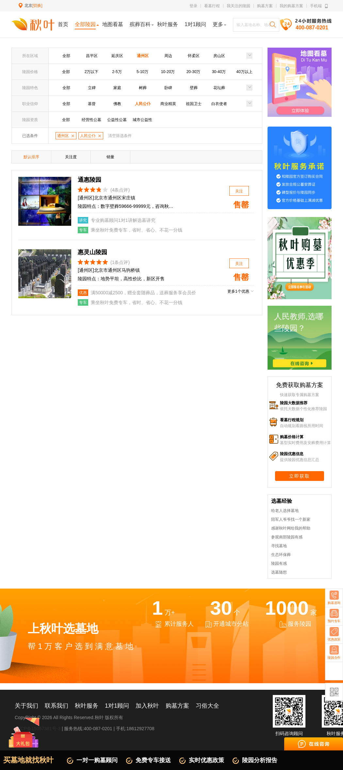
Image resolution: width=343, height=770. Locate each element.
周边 (168, 56)
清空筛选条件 (120, 135)
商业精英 (168, 103)
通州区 (143, 56)
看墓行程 (212, 6)
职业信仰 (30, 103)
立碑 (92, 87)
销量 (110, 157)
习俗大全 (207, 705)
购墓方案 (265, 6)
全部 (66, 56)
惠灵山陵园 (92, 252)
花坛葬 (219, 87)
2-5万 (117, 71)
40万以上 (244, 71)
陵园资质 (30, 119)
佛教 (117, 103)
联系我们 (56, 705)
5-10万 (142, 71)
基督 (92, 103)
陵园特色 (30, 87)
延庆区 (117, 56)
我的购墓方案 (291, 6)
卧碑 (168, 87)
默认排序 (31, 157)
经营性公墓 (91, 119)
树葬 (143, 87)
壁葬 (194, 87)
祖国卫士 (194, 103)
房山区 (219, 56)
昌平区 (92, 56)
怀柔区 (194, 56)
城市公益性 (142, 119)
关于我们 (26, 705)
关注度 (71, 157)
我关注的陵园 (238, 6)
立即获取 (299, 476)
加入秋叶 (147, 705)
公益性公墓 (117, 119)
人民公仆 (143, 103)
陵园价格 (30, 71)
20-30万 (194, 71)
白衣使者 (219, 103)
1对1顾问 (117, 705)
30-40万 (219, 71)
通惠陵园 (89, 180)
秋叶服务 (86, 705)
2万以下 (92, 71)
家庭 (117, 87)
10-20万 (168, 71)
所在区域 (30, 56)
